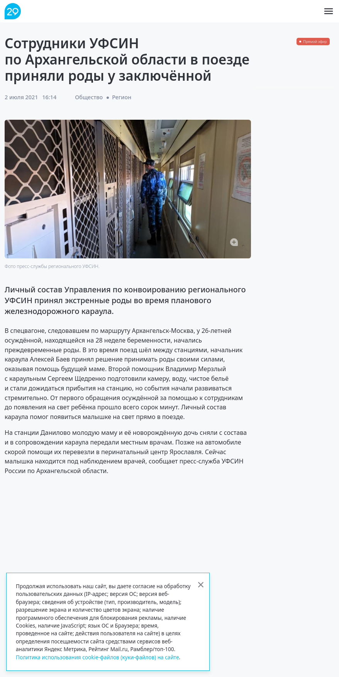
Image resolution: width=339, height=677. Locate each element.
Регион (121, 97)
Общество (89, 97)
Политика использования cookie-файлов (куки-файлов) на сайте (97, 657)
